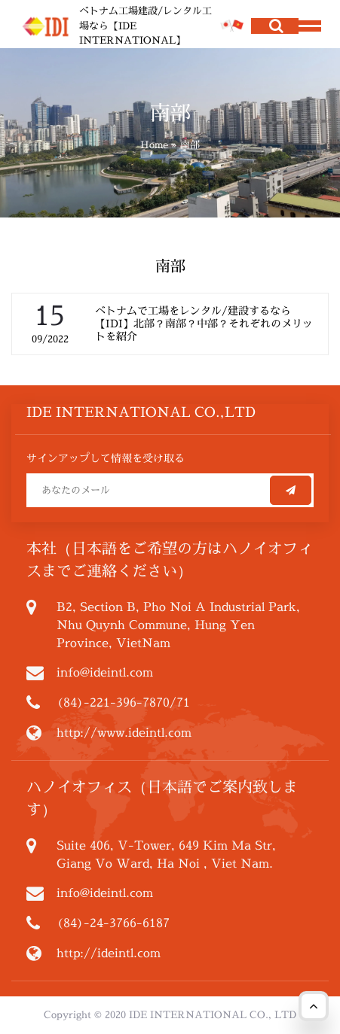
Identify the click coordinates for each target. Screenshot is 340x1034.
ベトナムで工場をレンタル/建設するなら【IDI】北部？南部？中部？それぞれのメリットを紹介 (204, 323)
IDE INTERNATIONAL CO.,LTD (141, 412)
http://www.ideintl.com (124, 732)
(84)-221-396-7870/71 (123, 702)
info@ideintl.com (105, 672)
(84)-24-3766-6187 (113, 922)
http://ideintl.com (109, 952)
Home (154, 144)
